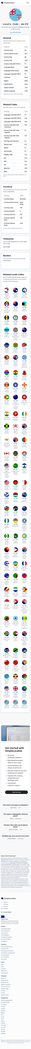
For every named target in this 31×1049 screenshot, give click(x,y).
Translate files (5, 949)
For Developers (5, 955)
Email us (4, 908)
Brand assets (4, 980)
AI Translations (5, 935)
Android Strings (5, 1002)
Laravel (3, 1008)
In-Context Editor (5, 939)
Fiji (13, 29)
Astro (2, 1015)
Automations (4, 933)
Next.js (3, 1013)
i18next (3, 1023)
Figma (2, 1021)
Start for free (16, 792)
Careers (3, 993)
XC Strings (4, 1004)
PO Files (3, 1006)
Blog (2, 964)
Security (3, 990)
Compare (3, 968)
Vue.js (2, 1017)
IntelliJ (3, 1029)
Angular (3, 1010)
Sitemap (22, 1043)
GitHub (4, 902)
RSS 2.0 (12, 1043)
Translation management (8, 953)
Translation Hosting (6, 937)
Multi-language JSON (6, 1000)
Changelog (4, 941)
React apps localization (7, 951)
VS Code (3, 1027)
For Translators (5, 957)
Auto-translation (5, 931)
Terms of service (5, 986)
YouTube (4, 904)
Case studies (4, 973)
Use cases (3, 959)
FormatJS (3, 1025)
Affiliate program (5, 984)
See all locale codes (15, 32)
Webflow (3, 1033)
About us (3, 978)
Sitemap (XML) (17, 1043)
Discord (4, 906)
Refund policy (5, 988)
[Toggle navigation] (28, 2)
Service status (5, 995)
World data (4, 971)
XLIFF (2, 1019)
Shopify (3, 1031)
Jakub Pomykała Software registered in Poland (19, 1040)
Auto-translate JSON (6, 946)
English (21, 27)
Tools (2, 966)
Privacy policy (5, 982)
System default (6, 912)
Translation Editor (6, 929)
